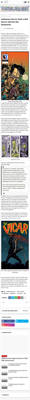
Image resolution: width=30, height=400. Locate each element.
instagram (9, 325)
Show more (25, 310)
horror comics (20, 291)
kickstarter (13, 293)
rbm (6, 14)
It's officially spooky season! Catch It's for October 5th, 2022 (17, 371)
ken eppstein (5, 293)
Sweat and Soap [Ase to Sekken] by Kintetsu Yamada (18, 378)
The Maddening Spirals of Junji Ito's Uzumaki (16, 384)
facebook (9, 321)
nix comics (19, 293)
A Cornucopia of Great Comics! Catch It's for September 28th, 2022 (17, 364)
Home (2, 14)
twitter (23, 321)
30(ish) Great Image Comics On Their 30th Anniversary (14, 359)
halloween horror (11, 291)
